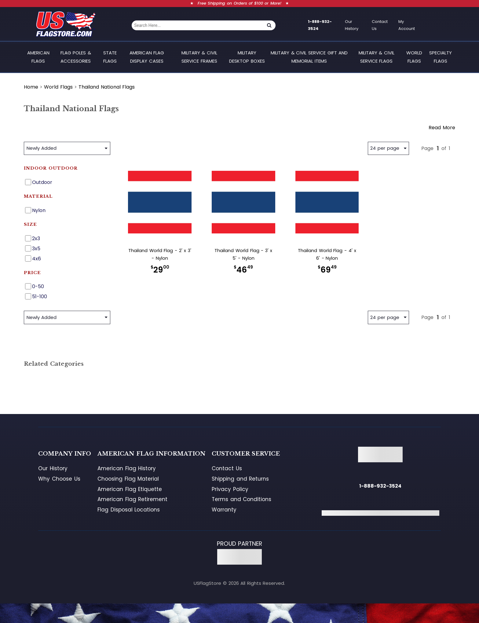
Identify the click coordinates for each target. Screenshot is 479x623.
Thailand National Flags (107, 86)
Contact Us (380, 25)
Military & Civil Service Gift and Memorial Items (309, 56)
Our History (351, 25)
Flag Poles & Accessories (75, 56)
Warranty (224, 509)
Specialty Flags (440, 56)
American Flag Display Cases (147, 56)
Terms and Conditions (241, 499)
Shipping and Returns (240, 478)
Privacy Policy (230, 489)
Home (31, 86)
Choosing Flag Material (128, 478)
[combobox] (197, 25)
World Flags (414, 56)
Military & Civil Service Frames (199, 56)
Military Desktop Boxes (247, 56)
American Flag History (126, 468)
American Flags (38, 56)
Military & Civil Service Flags (376, 56)
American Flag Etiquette (129, 489)
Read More (442, 127)
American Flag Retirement (132, 499)
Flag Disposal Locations (128, 509)
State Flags (110, 56)
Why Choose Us (59, 478)
